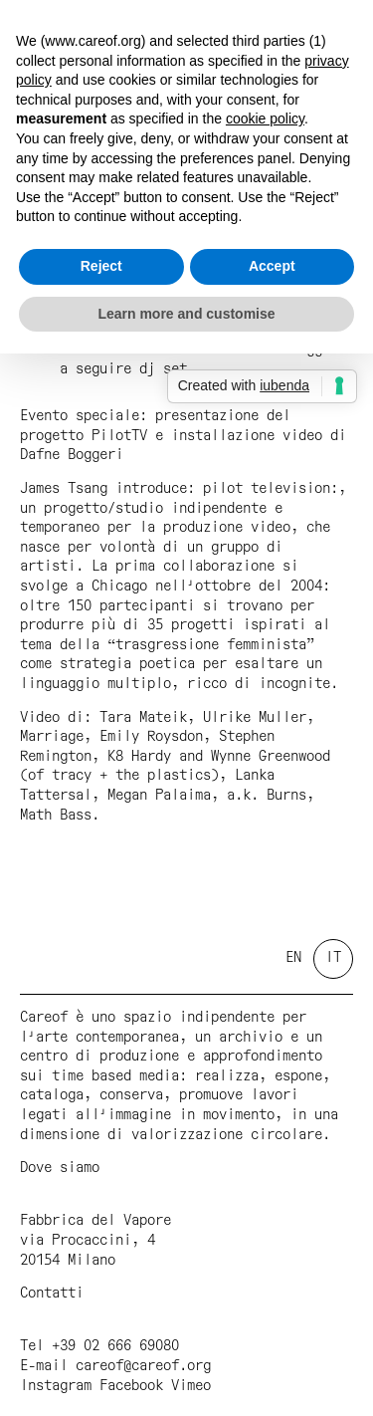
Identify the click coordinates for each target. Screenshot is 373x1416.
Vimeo (191, 1386)
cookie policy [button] (265, 118)
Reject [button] (101, 266)
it (333, 958)
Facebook (131, 1386)
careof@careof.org (143, 1366)
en (293, 958)
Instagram (56, 1386)
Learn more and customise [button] (186, 314)
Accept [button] (272, 266)
